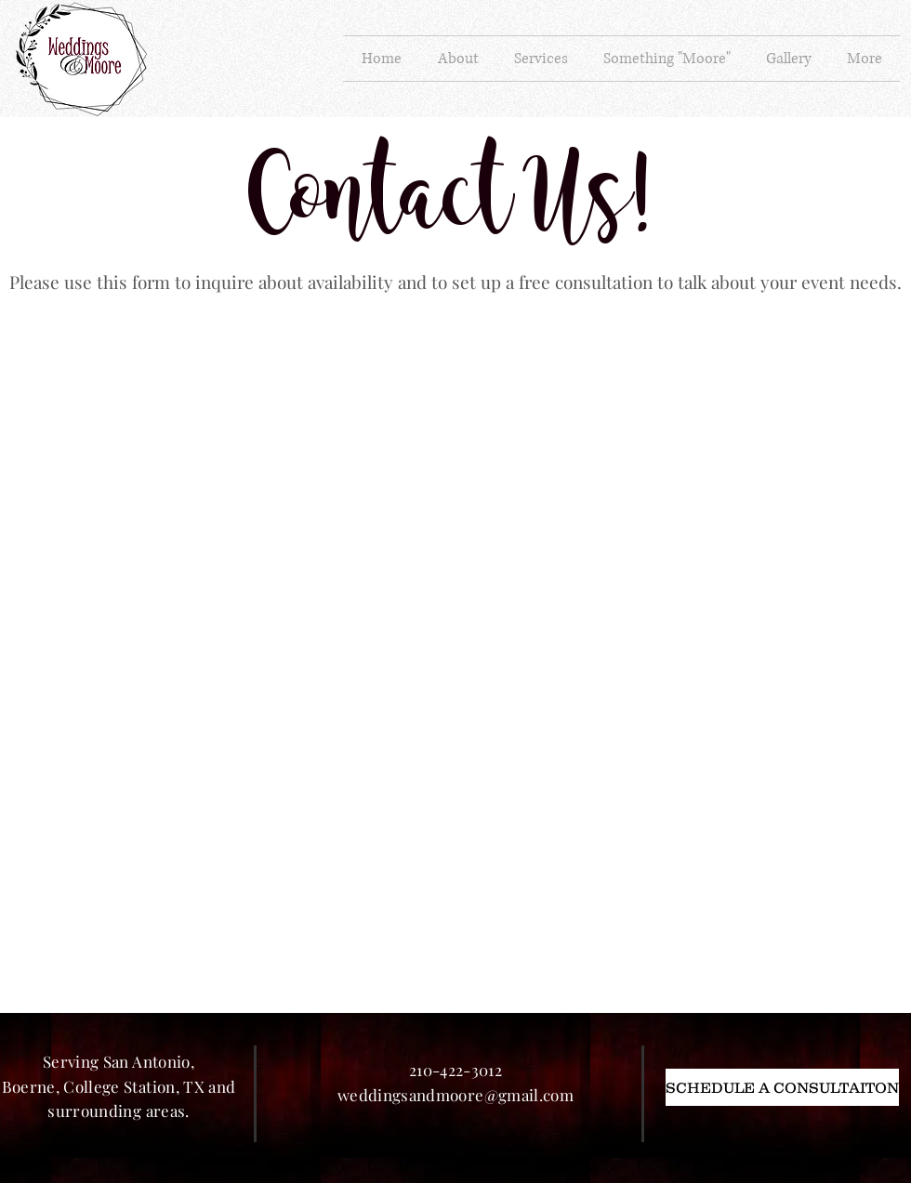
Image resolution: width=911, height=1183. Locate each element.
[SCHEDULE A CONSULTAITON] (782, 1087)
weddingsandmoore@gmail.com (455, 1094)
